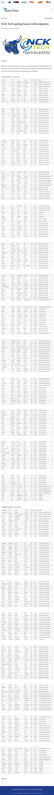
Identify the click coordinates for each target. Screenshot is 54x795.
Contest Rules (40, 793)
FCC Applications (25, 793)
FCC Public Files (18, 793)
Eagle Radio (39, 789)
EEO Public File (33, 793)
